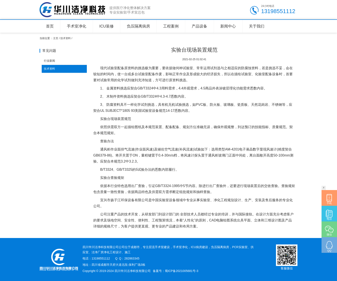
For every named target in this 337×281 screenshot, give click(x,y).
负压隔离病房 (138, 26)
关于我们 (256, 26)
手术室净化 (76, 26)
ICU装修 (106, 26)
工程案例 (171, 26)
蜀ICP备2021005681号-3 (181, 271)
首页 (50, 26)
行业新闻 (49, 60)
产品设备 (199, 26)
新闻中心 (228, 26)
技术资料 (65, 38)
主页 (55, 38)
